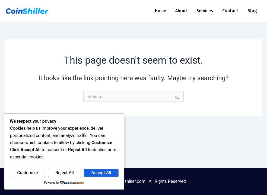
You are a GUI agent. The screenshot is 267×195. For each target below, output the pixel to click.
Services (204, 11)
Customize (27, 172)
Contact (230, 11)
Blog (252, 11)
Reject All (64, 172)
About (181, 11)
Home (160, 11)
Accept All (101, 172)
